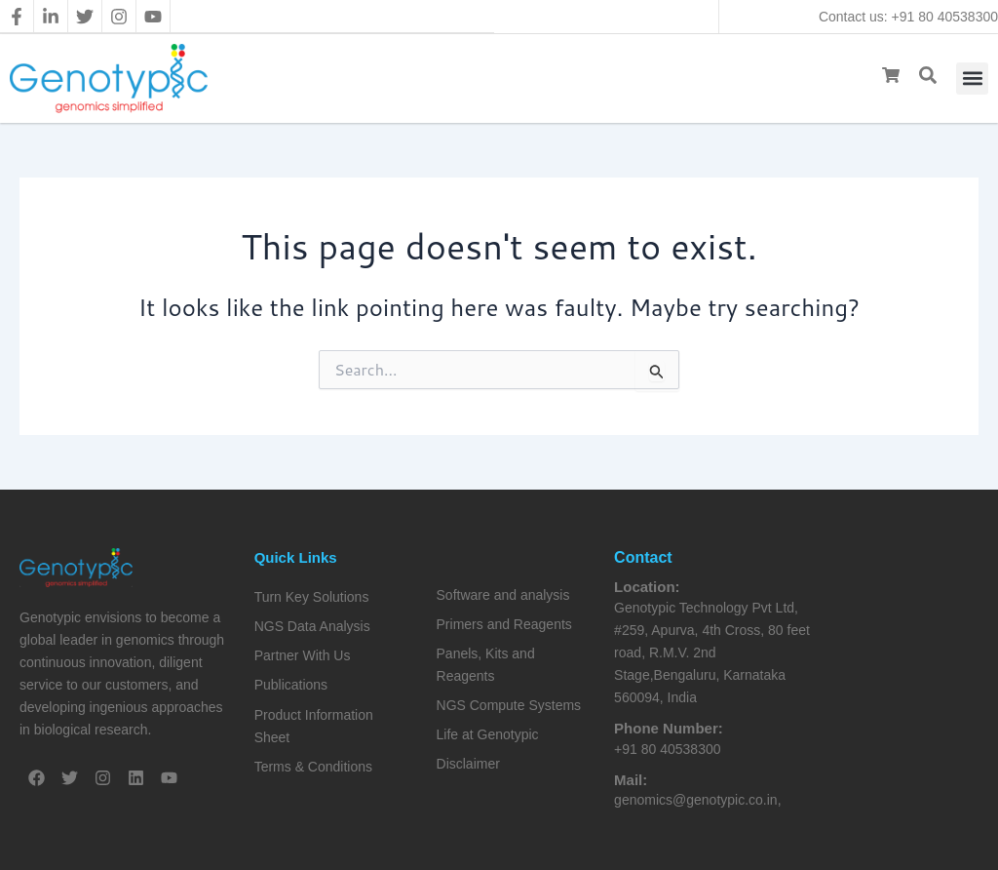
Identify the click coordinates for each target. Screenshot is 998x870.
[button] (972, 78)
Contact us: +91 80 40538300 (908, 16)
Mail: (630, 779)
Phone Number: (668, 728)
